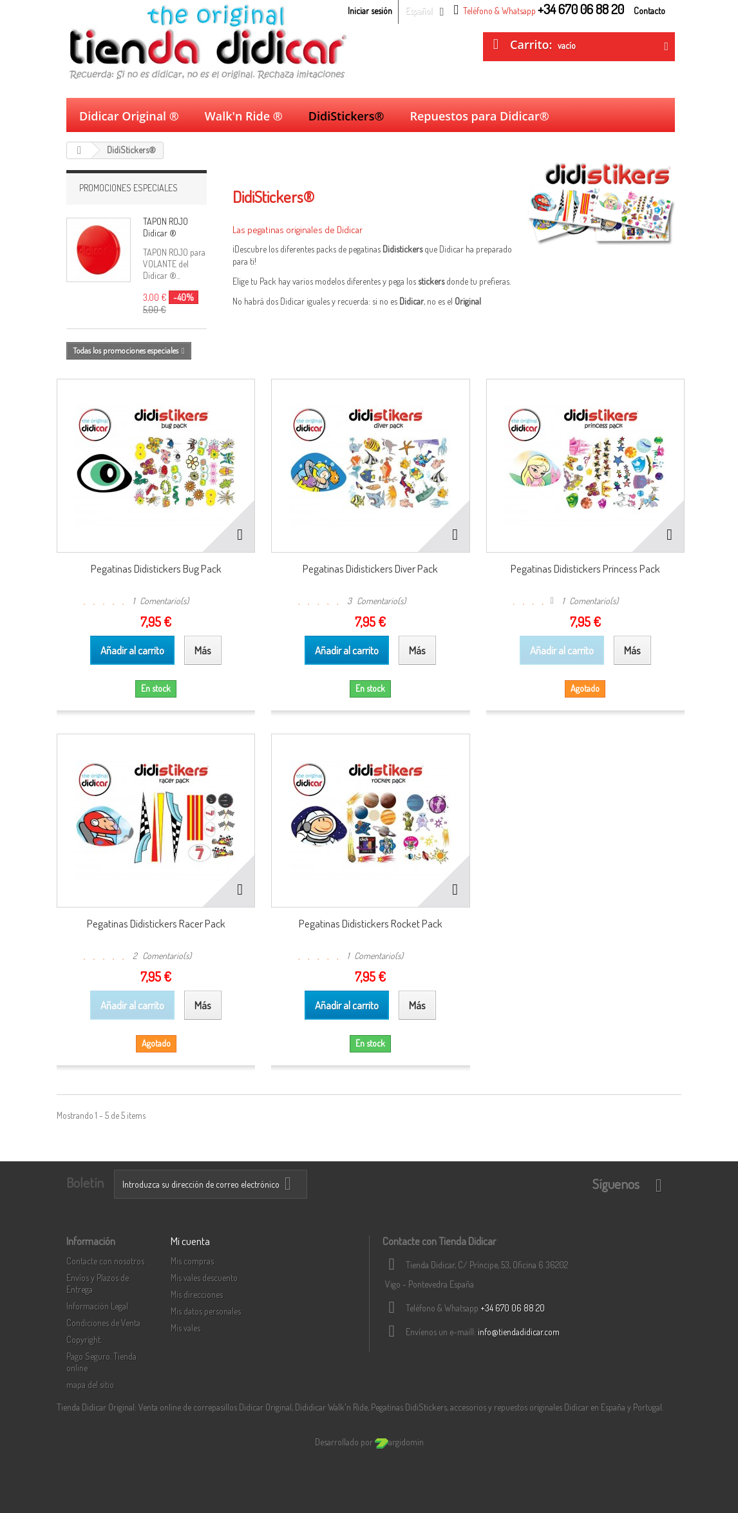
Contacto (649, 10)
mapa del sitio (90, 1384)
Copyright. (84, 1339)
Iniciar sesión (370, 10)
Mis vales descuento (204, 1277)
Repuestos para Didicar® (479, 116)
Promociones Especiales (128, 187)
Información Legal (97, 1305)
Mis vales (185, 1327)
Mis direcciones (197, 1294)
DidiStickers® (346, 116)
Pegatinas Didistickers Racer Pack (156, 923)
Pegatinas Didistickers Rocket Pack (370, 923)
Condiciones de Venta (103, 1322)
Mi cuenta (190, 1241)
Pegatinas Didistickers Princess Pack (585, 568)
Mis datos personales (206, 1311)
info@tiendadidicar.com (519, 1331)
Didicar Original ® (129, 116)
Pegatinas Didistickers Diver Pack (370, 568)
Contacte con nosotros (105, 1260)
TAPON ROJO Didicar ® (165, 227)
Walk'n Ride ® (244, 116)
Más (238, 313)
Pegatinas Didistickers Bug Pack (156, 568)
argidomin (399, 1441)
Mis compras (192, 1260)
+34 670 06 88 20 (512, 1307)
